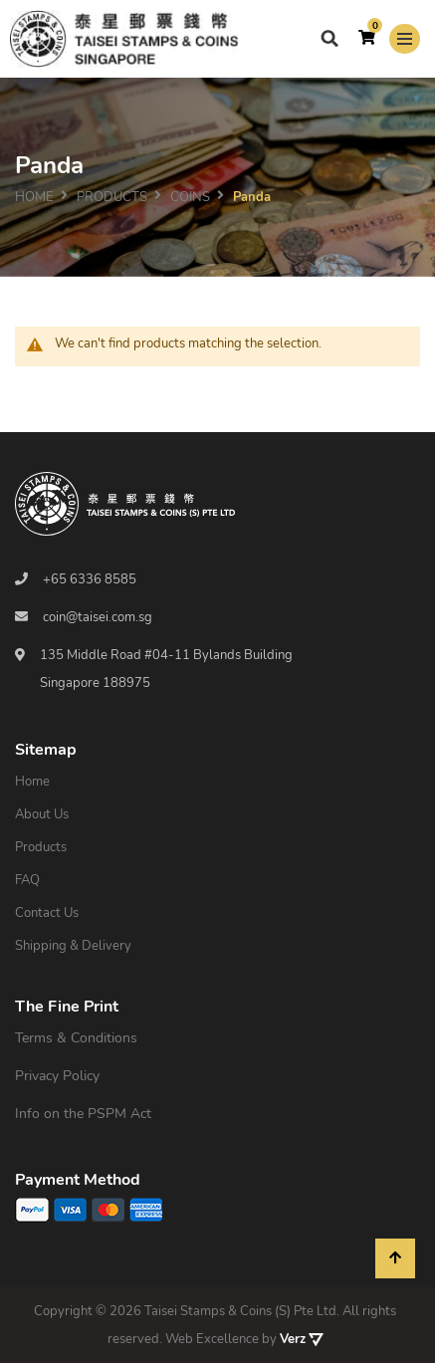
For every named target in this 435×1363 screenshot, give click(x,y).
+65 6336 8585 (89, 579)
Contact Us (47, 913)
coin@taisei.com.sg (97, 617)
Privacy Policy (57, 1075)
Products (41, 847)
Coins (190, 196)
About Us (42, 814)
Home (34, 196)
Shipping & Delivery (73, 946)
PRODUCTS (112, 196)
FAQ (27, 880)
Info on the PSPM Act (83, 1113)
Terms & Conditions (76, 1037)
